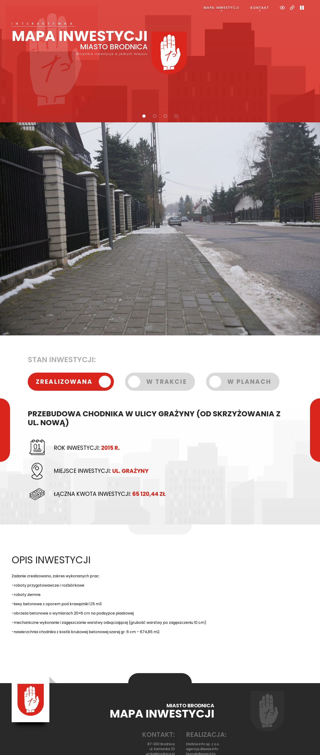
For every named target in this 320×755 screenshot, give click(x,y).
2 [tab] (154, 97)
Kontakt (259, 7)
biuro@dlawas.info (201, 735)
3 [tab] (165, 97)
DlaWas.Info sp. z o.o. (203, 725)
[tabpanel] (160, 39)
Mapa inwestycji (221, 7)
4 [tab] (176, 97)
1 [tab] (144, 97)
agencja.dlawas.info (202, 730)
